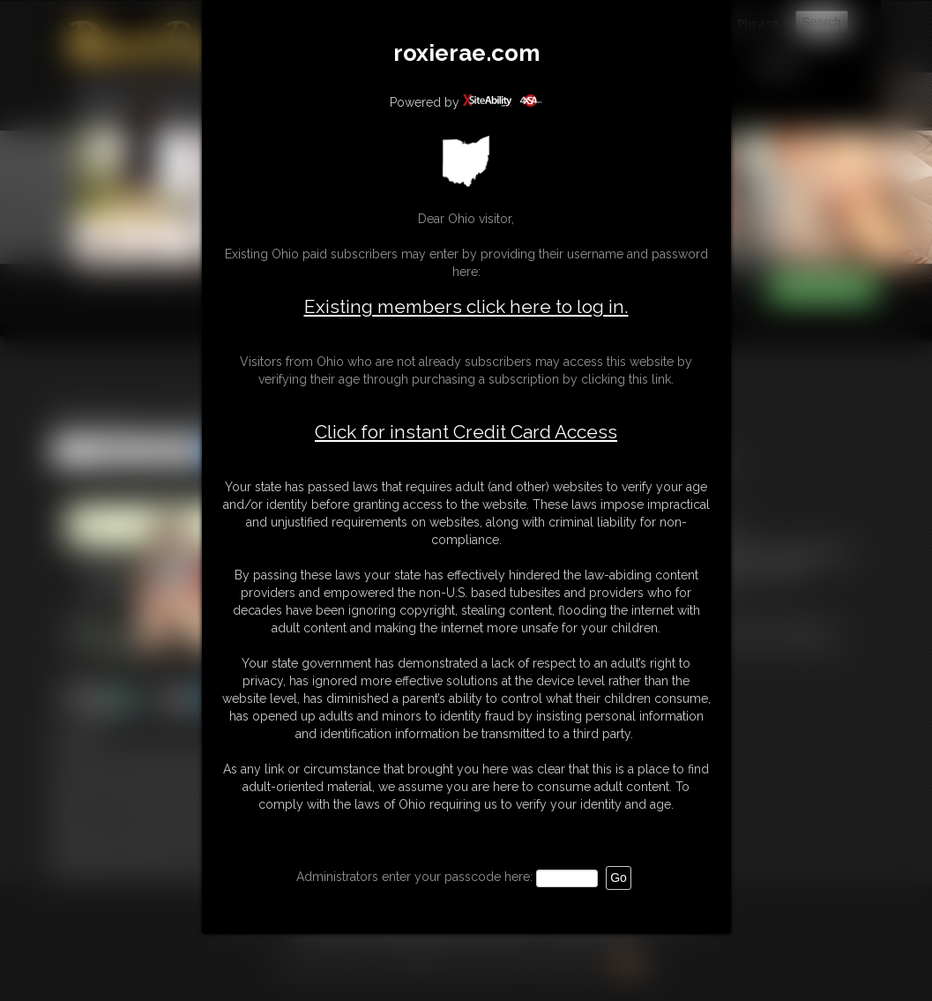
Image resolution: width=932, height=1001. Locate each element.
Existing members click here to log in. (466, 306)
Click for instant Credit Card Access (466, 432)
